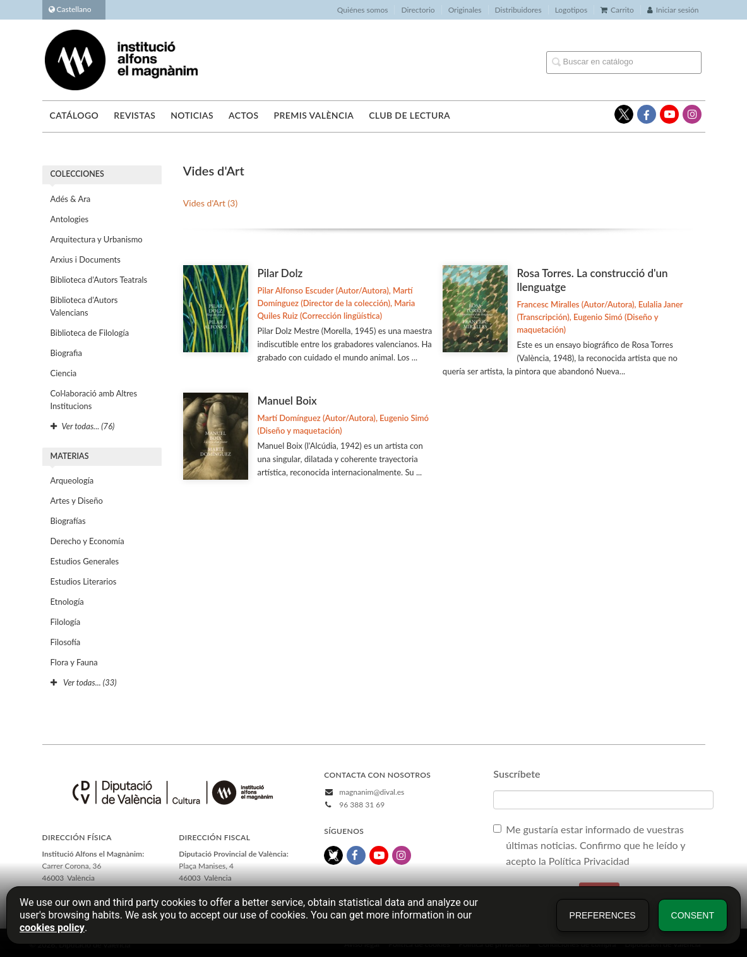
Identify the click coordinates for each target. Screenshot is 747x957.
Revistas (134, 115)
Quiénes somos (362, 10)
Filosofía (66, 642)
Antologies (70, 219)
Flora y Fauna (74, 662)
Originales (465, 10)
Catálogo (74, 115)
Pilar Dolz (280, 273)
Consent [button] (692, 915)
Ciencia (64, 373)
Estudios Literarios (84, 581)
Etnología (67, 602)
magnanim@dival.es (371, 792)
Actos (243, 115)
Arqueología (72, 480)
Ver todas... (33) (84, 682)
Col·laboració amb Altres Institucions (94, 399)
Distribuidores (518, 10)
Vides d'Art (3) (210, 203)
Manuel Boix (287, 400)
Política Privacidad (590, 861)
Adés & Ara (71, 199)
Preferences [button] (603, 915)
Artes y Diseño (77, 501)
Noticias (191, 115)
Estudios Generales (85, 561)
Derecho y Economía (87, 541)
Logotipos (571, 10)
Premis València (313, 115)
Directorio (417, 10)
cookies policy (52, 928)
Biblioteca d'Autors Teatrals (99, 280)
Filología (66, 622)
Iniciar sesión (673, 10)
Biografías (68, 521)
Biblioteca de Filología (90, 333)
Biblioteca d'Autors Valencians (84, 306)
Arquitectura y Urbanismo (97, 239)
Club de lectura (409, 115)
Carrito (617, 10)
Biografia (66, 353)
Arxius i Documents (86, 259)
